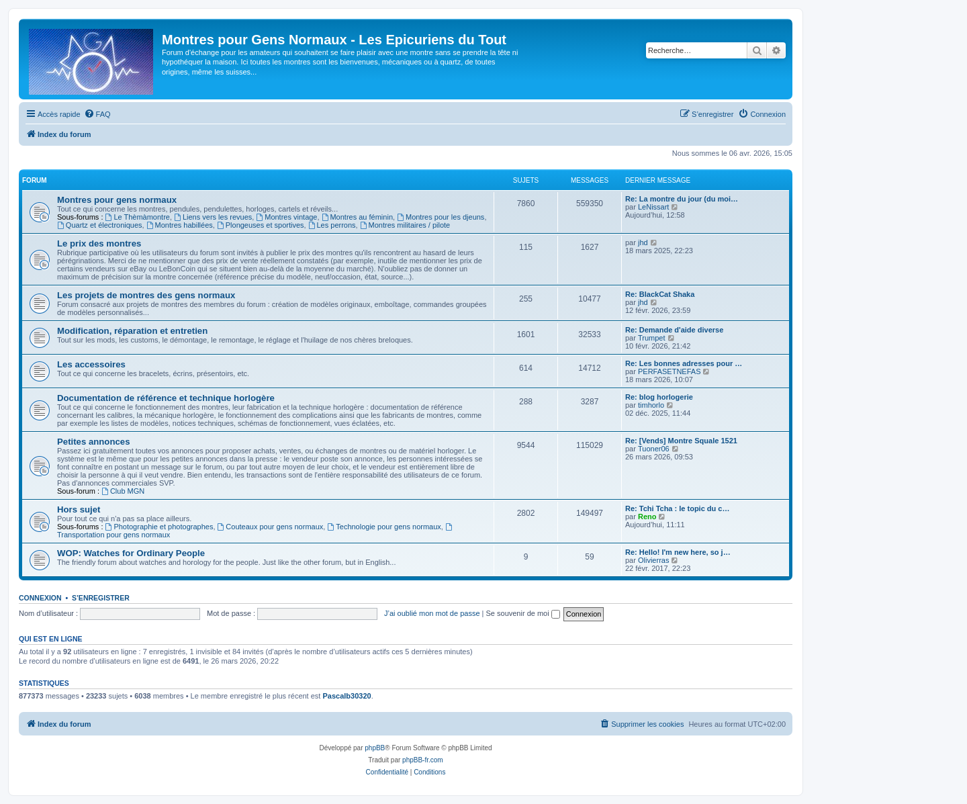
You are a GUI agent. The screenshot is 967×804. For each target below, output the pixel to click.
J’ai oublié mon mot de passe (431, 613)
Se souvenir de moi (523, 613)
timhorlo (651, 405)
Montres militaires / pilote (405, 225)
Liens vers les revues (213, 217)
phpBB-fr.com (422, 760)
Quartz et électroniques (99, 225)
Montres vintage (286, 217)
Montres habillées (179, 225)
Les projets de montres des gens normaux (146, 295)
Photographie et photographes (159, 527)
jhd (643, 242)
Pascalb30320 (346, 696)
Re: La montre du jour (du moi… (681, 199)
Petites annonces (93, 442)
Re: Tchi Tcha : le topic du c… (677, 508)
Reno (647, 516)
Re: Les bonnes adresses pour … (683, 363)
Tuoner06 (654, 449)
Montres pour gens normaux (117, 200)
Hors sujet (79, 509)
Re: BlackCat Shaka (659, 294)
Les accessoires (91, 364)
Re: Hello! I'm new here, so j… (678, 552)
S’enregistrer (101, 598)
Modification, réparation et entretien (132, 331)
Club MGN (122, 491)
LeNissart (653, 207)
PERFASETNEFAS (669, 371)
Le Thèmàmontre (137, 217)
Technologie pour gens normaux (384, 527)
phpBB (375, 748)
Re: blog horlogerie (659, 397)
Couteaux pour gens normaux (271, 527)
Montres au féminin (357, 217)
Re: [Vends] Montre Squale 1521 (681, 441)
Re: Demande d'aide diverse (674, 330)
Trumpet (651, 338)
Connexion (40, 598)
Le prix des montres (99, 243)
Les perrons (332, 225)
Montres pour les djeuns (440, 217)
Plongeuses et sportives (260, 225)
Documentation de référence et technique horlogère (166, 398)
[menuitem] (97, 114)
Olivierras (653, 560)
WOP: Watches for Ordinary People (131, 553)
